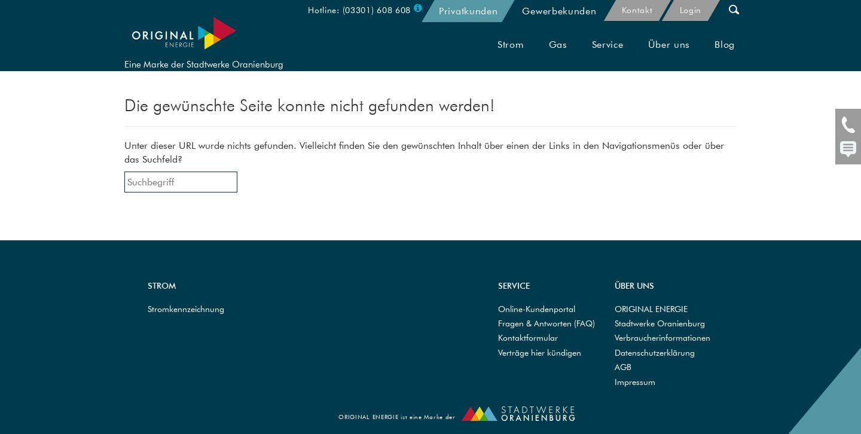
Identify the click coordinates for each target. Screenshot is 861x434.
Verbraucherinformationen (662, 337)
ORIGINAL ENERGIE (651, 309)
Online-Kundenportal (536, 309)
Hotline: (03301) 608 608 (359, 10)
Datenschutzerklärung (655, 352)
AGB (623, 367)
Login (691, 10)
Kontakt (637, 10)
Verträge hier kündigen (539, 352)
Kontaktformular (528, 337)
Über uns (669, 55)
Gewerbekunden (559, 11)
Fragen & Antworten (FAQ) (546, 323)
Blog (725, 55)
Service (608, 55)
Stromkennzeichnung (186, 309)
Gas (558, 55)
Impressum (635, 382)
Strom (510, 55)
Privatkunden (468, 11)
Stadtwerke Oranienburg (660, 323)
